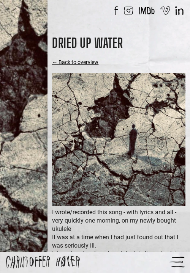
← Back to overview (75, 62)
